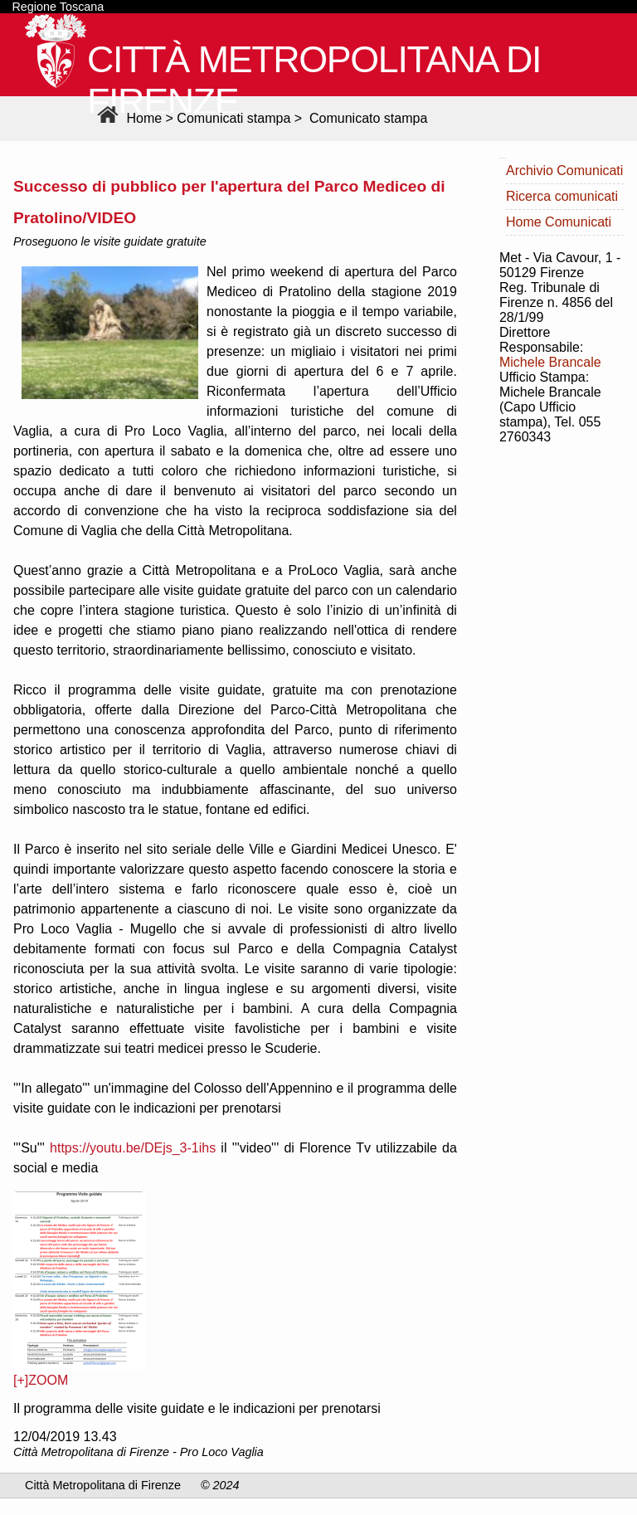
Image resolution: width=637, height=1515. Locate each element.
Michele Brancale (550, 362)
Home (127, 118)
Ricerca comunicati (562, 196)
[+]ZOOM (40, 1380)
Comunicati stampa (233, 118)
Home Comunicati (558, 222)
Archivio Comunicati (564, 170)
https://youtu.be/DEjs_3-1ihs (133, 1148)
